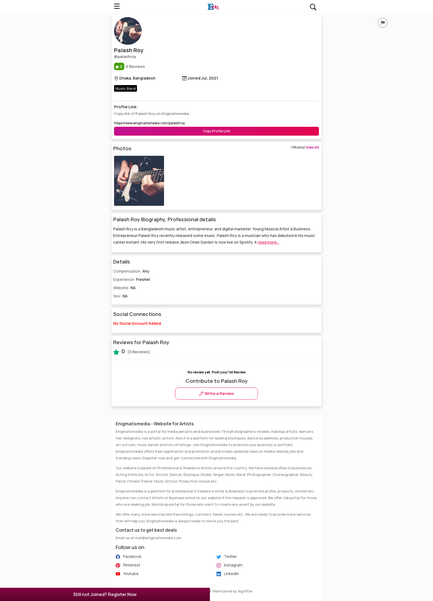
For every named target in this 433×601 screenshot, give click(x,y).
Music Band (125, 88)
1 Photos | (305, 147)
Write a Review (216, 393)
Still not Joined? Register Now (105, 594)
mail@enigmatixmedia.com (158, 537)
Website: (124, 287)
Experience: (131, 279)
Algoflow (245, 591)
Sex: (120, 296)
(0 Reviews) (131, 351)
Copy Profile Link (216, 131)
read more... (268, 242)
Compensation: (131, 271)
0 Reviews (129, 66)
